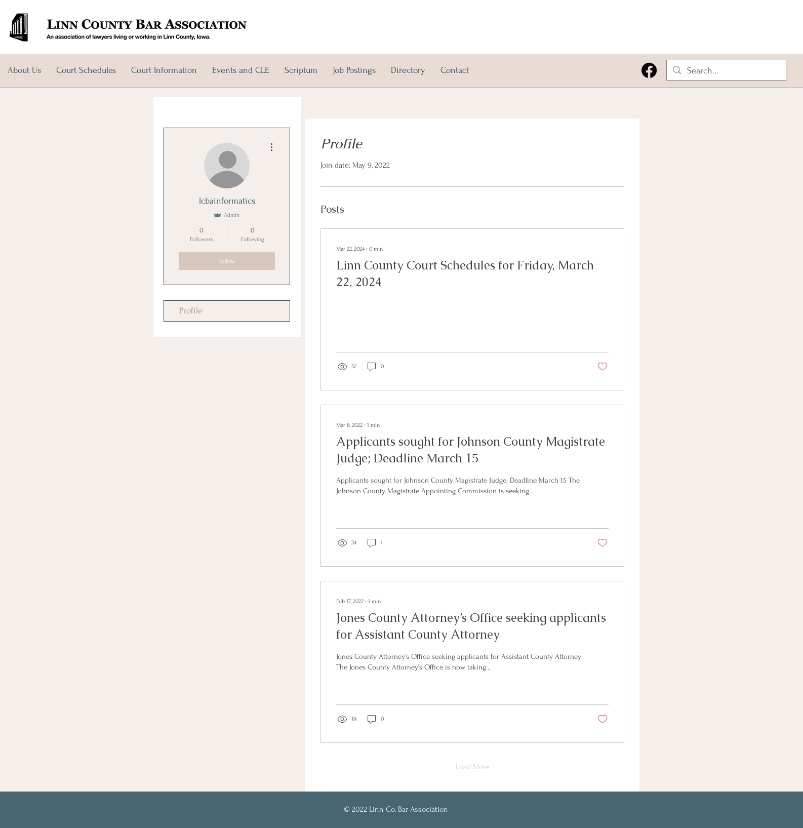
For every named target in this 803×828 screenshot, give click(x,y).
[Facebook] (649, 70)
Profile (191, 311)
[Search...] (726, 70)
